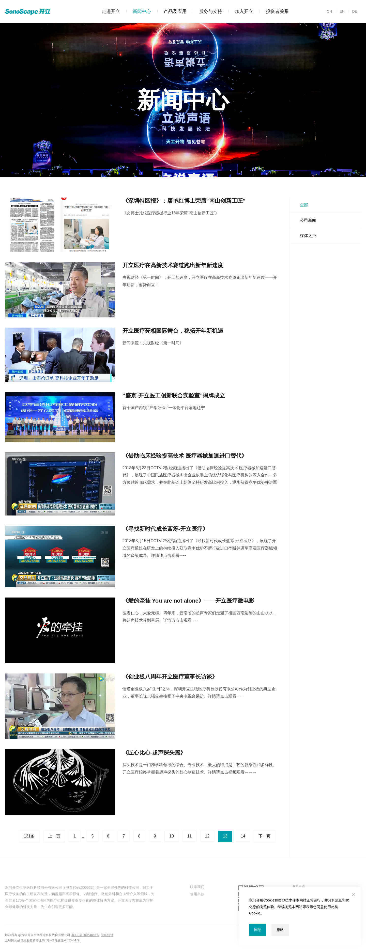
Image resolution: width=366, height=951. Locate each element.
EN (340, 11)
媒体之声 (308, 235)
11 (189, 836)
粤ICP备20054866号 (85, 935)
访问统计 (107, 935)
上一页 (54, 836)
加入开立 (240, 11)
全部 (304, 205)
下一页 (264, 836)
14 (243, 836)
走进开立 (111, 11)
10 (171, 836)
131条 (29, 836)
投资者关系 (274, 11)
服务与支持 (207, 11)
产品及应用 (172, 11)
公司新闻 (308, 220)
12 (207, 836)
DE (352, 11)
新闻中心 (138, 11)
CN (329, 11)
